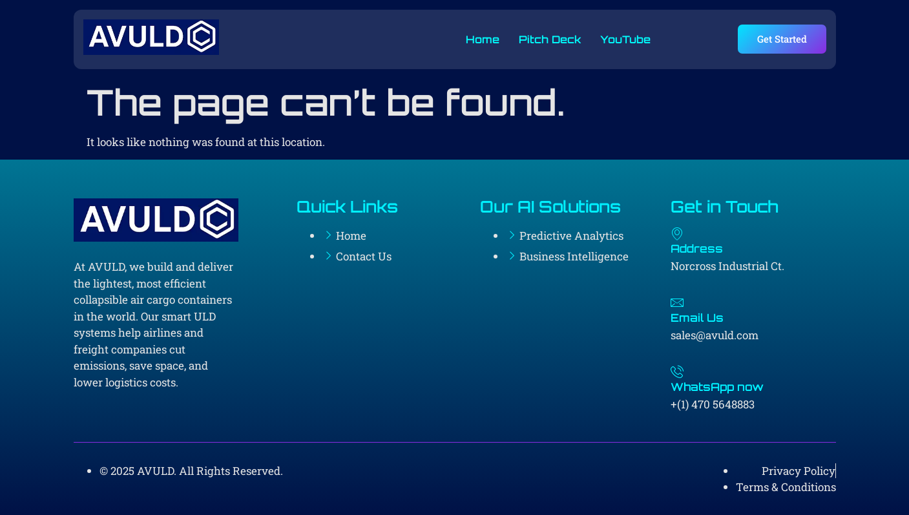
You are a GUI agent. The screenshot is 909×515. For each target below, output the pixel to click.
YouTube (625, 39)
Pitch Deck (550, 39)
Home (482, 39)
